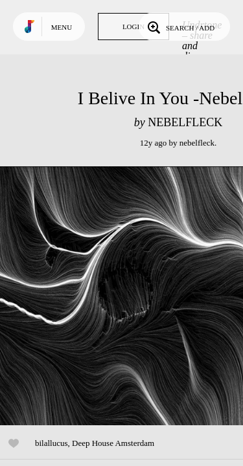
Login (133, 26)
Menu (61, 27)
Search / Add (179, 26)
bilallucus (51, 443)
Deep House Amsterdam (113, 443)
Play (130, 296)
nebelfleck (196, 143)
